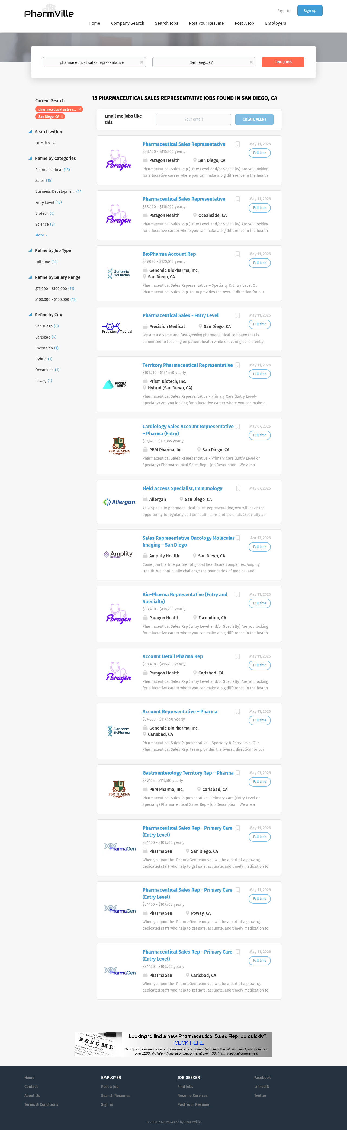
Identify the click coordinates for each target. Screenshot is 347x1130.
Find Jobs (283, 62)
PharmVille (192, 1122)
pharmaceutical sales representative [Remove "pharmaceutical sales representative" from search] (60, 109)
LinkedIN (261, 1086)
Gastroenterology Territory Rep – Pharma (188, 773)
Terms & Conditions (41, 1104)
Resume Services (193, 1095)
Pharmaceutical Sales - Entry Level (181, 315)
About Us (32, 1095)
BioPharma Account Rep (169, 254)
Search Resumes (115, 1095)
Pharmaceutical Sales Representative (184, 144)
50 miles (43, 143)
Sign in (284, 10)
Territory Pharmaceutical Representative (188, 365)
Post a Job (109, 1086)
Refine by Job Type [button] (52, 250)
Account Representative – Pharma (180, 712)
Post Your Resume (193, 1104)
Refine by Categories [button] (55, 158)
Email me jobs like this (123, 119)
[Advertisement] (307, 199)
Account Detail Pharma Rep (173, 656)
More (39, 235)
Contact (31, 1086)
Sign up (310, 10)
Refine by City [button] (48, 314)
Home (29, 1077)
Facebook (262, 1077)
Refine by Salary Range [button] (57, 277)
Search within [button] (48, 131)
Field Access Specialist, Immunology (182, 488)
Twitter (260, 1095)
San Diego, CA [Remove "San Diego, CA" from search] (48, 117)
